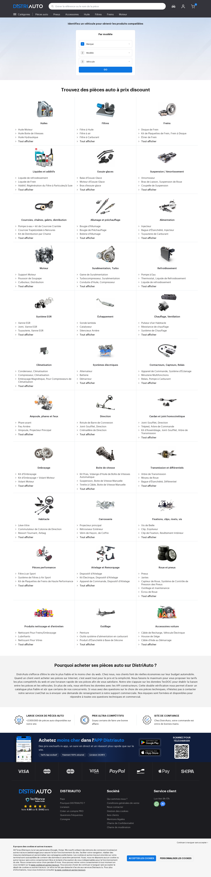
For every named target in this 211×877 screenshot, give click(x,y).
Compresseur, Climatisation (32, 375)
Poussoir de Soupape (28, 278)
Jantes (143, 577)
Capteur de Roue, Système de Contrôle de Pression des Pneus (163, 583)
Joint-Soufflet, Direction (91, 426)
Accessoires (72, 14)
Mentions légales (116, 819)
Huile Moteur (24, 129)
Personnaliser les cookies (176, 858)
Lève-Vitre (22, 525)
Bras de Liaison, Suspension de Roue (160, 181)
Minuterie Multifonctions (153, 375)
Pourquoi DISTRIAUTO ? (72, 802)
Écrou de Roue (147, 591)
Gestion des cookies (117, 811)
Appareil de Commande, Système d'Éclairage (164, 371)
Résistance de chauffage (153, 326)
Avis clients (113, 814)
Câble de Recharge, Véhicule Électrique (161, 632)
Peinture (82, 632)
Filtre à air (83, 133)
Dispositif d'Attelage (89, 573)
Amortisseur (146, 177)
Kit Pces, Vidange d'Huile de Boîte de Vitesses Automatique (103, 475)
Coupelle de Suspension (153, 185)
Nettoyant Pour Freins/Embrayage (35, 632)
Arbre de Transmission (152, 474)
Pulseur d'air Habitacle (152, 322)
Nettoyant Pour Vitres (28, 640)
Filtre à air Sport (25, 573)
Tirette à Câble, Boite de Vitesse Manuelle (101, 484)
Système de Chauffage (152, 330)
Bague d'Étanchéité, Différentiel (157, 481)
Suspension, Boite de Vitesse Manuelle (99, 480)
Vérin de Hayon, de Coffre (92, 532)
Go (105, 70)
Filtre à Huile (84, 129)
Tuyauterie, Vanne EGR (29, 330)
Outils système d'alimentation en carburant (102, 636)
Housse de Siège (149, 636)
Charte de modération (118, 827)
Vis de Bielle (146, 525)
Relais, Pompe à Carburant (154, 378)
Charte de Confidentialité (120, 823)
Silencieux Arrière (87, 330)
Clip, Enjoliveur (148, 529)
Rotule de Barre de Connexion (94, 422)
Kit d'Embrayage (25, 474)
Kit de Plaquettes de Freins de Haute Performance (44, 581)
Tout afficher (24, 141)
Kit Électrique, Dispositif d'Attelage (97, 577)
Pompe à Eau (147, 274)
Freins (110, 14)
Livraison (64, 806)
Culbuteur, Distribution (29, 282)
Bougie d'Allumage (88, 226)
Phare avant (23, 422)
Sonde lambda (86, 322)
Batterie (82, 375)
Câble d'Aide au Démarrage (154, 640)
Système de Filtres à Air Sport (33, 577)
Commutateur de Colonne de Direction (38, 529)
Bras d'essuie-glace (88, 185)
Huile (87, 14)
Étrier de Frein (147, 137)
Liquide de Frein (25, 181)
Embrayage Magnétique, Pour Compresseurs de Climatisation (43, 380)
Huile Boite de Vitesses (29, 133)
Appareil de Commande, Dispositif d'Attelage (103, 581)
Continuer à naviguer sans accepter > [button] (192, 842)
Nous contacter (115, 806)
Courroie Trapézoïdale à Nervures (35, 230)
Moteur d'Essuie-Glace (90, 181)
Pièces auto (41, 14)
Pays (62, 798)
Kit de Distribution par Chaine (33, 233)
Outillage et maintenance (153, 588)
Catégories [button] (24, 14)
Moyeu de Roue (148, 477)
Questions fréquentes (71, 814)
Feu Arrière (22, 426)
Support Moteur (25, 274)
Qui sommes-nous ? (117, 798)
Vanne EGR (22, 322)
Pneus (56, 14)
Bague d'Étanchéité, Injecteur (156, 230)
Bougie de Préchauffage (91, 230)
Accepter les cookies (141, 858)
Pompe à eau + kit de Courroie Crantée (38, 226)
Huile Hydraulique (26, 137)
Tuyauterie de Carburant (153, 233)
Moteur (123, 14)
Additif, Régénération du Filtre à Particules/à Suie (43, 185)
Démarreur (84, 378)
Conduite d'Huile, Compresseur (95, 282)
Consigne (65, 819)
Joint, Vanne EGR (26, 326)
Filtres (98, 14)
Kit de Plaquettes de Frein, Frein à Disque (162, 133)
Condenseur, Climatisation (31, 371)
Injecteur (144, 226)
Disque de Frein (148, 129)
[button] (173, 6)
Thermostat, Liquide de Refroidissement (162, 278)
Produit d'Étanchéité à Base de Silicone (99, 640)
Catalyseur (84, 326)
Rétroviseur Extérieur (89, 529)
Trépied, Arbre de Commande (156, 426)
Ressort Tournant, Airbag (30, 532)
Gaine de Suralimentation (92, 274)
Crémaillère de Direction (91, 430)
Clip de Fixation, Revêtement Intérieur (160, 532)
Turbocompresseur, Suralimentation (98, 278)
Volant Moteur (24, 481)
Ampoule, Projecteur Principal (33, 430)
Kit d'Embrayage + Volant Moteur (35, 477)
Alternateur (84, 371)
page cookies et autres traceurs (45, 864)
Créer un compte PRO (71, 811)
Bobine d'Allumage (88, 233)
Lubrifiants (22, 636)
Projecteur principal (88, 525)
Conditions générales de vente (123, 802)
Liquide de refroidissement (31, 177)
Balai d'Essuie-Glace (89, 177)
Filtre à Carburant (87, 137)
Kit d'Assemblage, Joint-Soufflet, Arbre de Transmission (163, 432)
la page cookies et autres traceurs (70, 869)
